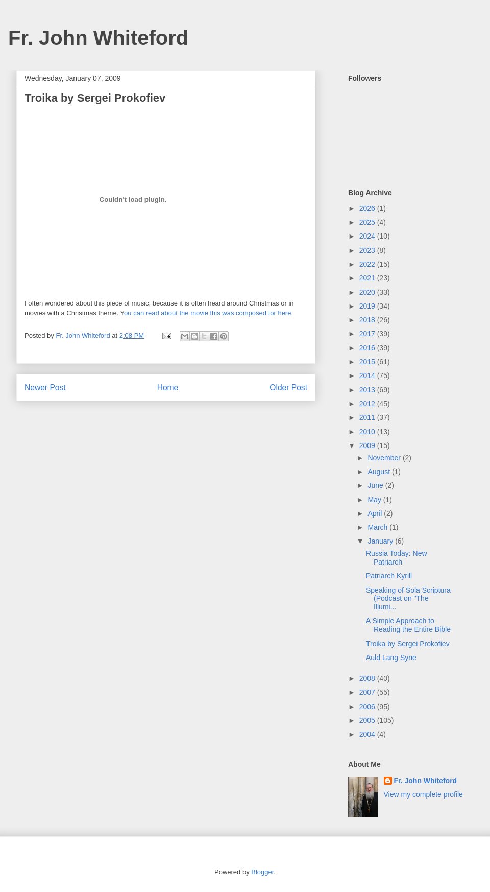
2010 (368, 432)
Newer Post (45, 387)
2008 (368, 678)
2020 (368, 292)
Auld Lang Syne (391, 657)
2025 (368, 222)
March (378, 527)
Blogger (262, 872)
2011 (368, 417)
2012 (368, 404)
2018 (368, 320)
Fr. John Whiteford (98, 38)
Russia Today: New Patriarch (396, 557)
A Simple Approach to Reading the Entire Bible (408, 625)
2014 (368, 375)
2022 (368, 264)
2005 (368, 720)
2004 (368, 734)
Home (168, 387)
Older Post (288, 387)
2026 (368, 208)
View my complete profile (423, 794)
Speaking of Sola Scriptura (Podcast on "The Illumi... (408, 599)
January (381, 541)
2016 (368, 348)
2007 (368, 692)
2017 (368, 334)
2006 (368, 706)
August (379, 471)
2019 (368, 306)
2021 (368, 278)
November (385, 458)
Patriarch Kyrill (389, 576)
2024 (368, 236)
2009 (368, 445)
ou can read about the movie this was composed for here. (208, 313)
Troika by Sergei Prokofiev (408, 644)
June (376, 485)
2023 (368, 250)
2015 (368, 362)
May (375, 500)
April (376, 513)
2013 (368, 390)
